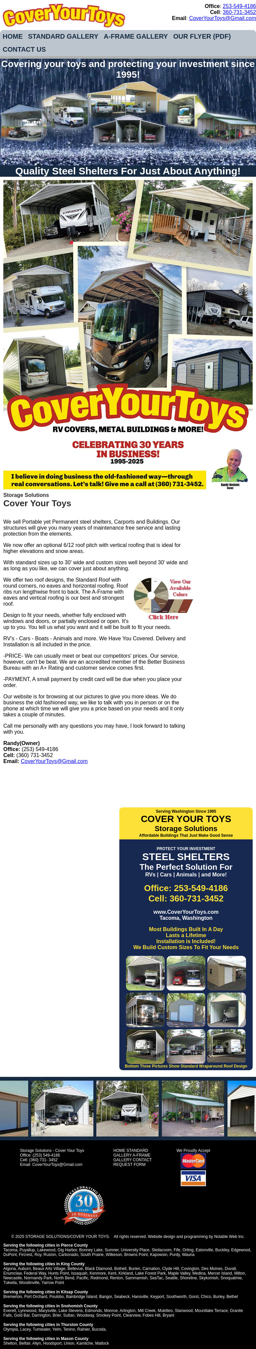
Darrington (41, 1315)
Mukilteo (165, 1310)
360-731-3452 (239, 12)
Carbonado (68, 1254)
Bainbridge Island (81, 1296)
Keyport (157, 1296)
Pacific (82, 1278)
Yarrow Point (53, 1282)
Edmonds (93, 1310)
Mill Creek (146, 1310)
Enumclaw (12, 1273)
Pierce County (74, 1245)
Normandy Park (38, 1278)
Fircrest (25, 1254)
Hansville (140, 1296)
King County (73, 1264)
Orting (188, 1250)
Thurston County (77, 1324)
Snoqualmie (231, 1278)
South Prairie (91, 1254)
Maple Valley (179, 1273)
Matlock (102, 1343)
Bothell (120, 1268)
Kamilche (85, 1343)
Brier (57, 1315)
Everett (9, 1310)
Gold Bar (22, 1315)
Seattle (171, 1278)
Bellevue (75, 1268)
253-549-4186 (239, 6)
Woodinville (29, 1282)
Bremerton (12, 1296)
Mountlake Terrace (211, 1310)
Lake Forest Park (150, 1273)
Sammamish (136, 1278)
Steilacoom (161, 1250)
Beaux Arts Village (49, 1268)
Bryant (168, 1315)
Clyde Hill (170, 1268)
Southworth (176, 1296)
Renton (116, 1278)
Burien (134, 1268)
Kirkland (126, 1273)
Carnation (151, 1268)
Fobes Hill (151, 1315)
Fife (177, 1250)
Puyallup (27, 1250)
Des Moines (211, 1268)
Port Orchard (35, 1296)
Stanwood (184, 1310)
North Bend (64, 1278)
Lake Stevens (71, 1310)
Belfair (24, 1343)
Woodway (85, 1315)
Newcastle (12, 1278)
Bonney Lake (91, 1250)
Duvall (230, 1268)
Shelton (10, 1343)
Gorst (193, 1296)
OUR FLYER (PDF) (202, 36)
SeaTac (156, 1278)
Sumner (111, 1250)
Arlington (127, 1310)
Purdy (175, 1254)
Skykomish (208, 1278)
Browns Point (136, 1254)
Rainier (83, 1329)
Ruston (50, 1254)
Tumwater (41, 1329)
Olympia (10, 1329)
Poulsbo (56, 1296)
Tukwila (10, 1282)
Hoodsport (52, 1343)
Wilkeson (114, 1254)
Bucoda (99, 1329)
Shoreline (188, 1278)
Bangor (105, 1296)
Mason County (75, 1338)
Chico (206, 1296)
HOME (13, 36)
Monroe (111, 1310)
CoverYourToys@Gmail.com (222, 18)
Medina (198, 1273)
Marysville (47, 1310)
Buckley (222, 1250)
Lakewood (46, 1250)
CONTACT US (24, 49)
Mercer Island (220, 1273)
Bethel (232, 1296)
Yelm (56, 1329)
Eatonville (204, 1250)
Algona (9, 1268)
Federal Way (35, 1273)
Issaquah (79, 1273)
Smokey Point (108, 1315)
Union (69, 1343)
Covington (190, 1268)
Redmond (99, 1278)
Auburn (24, 1268)
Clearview (131, 1315)
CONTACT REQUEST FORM (132, 1162)
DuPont (10, 1254)
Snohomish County (79, 1306)
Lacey (25, 1329)
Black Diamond (98, 1268)
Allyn (36, 1343)
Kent (112, 1273)
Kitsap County (74, 1292)
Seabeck (122, 1296)
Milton (239, 1273)
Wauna (188, 1254)
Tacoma (10, 1250)
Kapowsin (158, 1254)
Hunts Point (58, 1273)
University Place (135, 1250)
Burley (218, 1296)
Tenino (69, 1329)
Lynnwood (27, 1310)
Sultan (68, 1315)
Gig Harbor (67, 1250)
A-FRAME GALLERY (136, 36)
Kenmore (98, 1273)
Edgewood (240, 1250)
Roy (37, 1254)
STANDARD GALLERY (63, 36)
